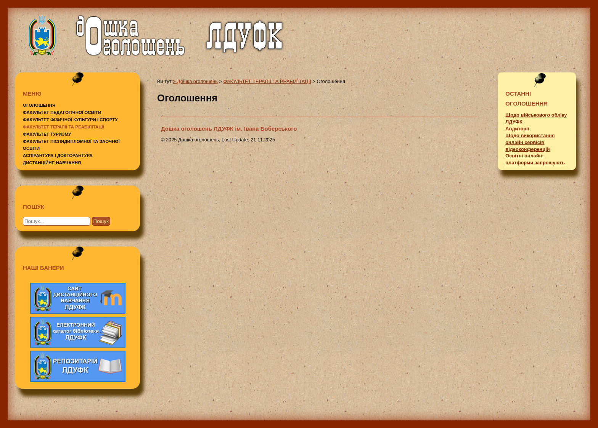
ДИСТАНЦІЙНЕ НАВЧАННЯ (52, 162)
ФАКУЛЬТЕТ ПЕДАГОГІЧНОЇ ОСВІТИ (62, 112)
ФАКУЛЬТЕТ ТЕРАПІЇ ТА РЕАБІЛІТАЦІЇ (63, 127)
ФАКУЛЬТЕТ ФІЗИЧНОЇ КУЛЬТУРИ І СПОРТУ (70, 119)
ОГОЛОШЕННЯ (39, 105)
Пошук (101, 221)
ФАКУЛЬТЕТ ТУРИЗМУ (47, 134)
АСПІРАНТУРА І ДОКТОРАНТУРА (58, 155)
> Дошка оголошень (195, 81)
